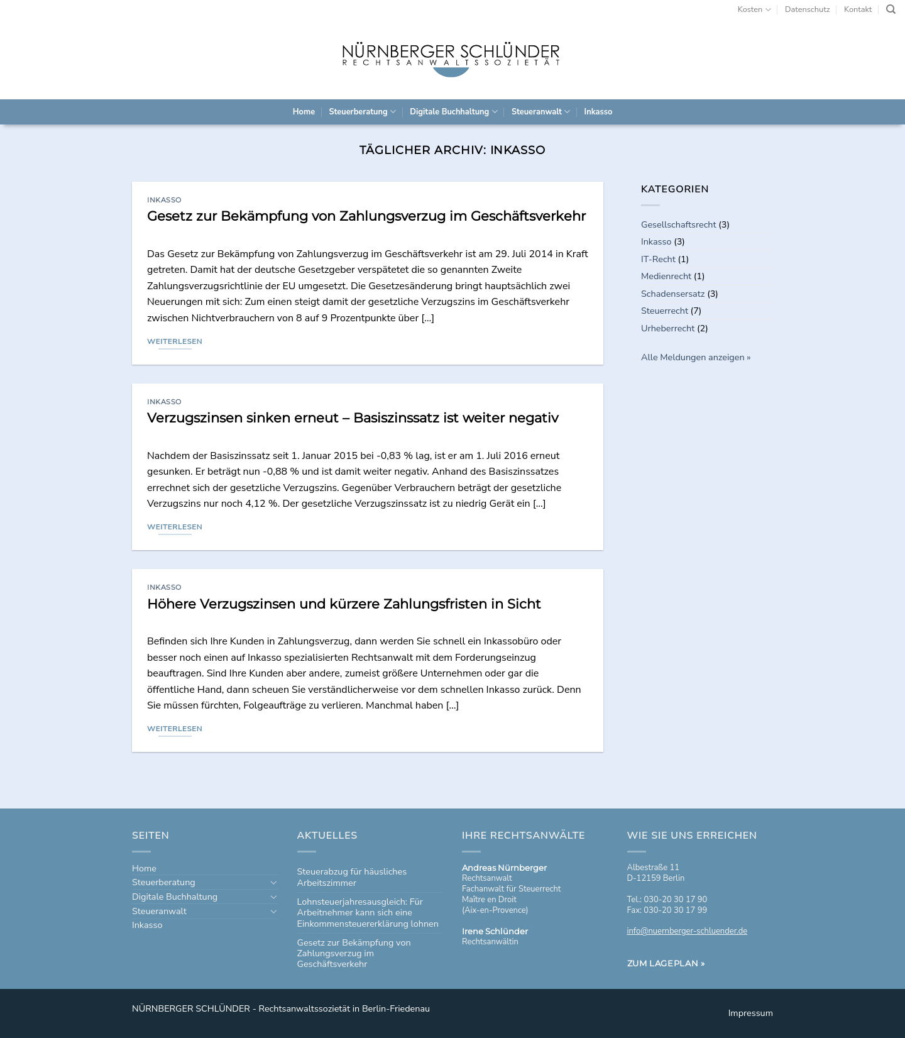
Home (304, 112)
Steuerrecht (664, 310)
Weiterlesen (174, 341)
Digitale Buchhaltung (453, 112)
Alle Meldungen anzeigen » (696, 357)
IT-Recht (658, 259)
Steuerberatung (362, 112)
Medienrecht (666, 276)
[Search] (891, 9)
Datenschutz (807, 9)
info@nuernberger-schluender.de (687, 931)
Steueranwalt (541, 112)
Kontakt (858, 9)
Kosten (754, 10)
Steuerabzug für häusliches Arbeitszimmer (352, 876)
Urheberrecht (667, 328)
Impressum (750, 1013)
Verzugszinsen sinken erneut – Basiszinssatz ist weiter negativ (352, 418)
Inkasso (598, 112)
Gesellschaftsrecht (678, 224)
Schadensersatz (673, 293)
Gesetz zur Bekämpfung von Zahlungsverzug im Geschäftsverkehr (366, 216)
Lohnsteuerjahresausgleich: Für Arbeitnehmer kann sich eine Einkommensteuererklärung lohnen (368, 912)
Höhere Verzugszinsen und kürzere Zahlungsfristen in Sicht (344, 604)
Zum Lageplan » (666, 963)
